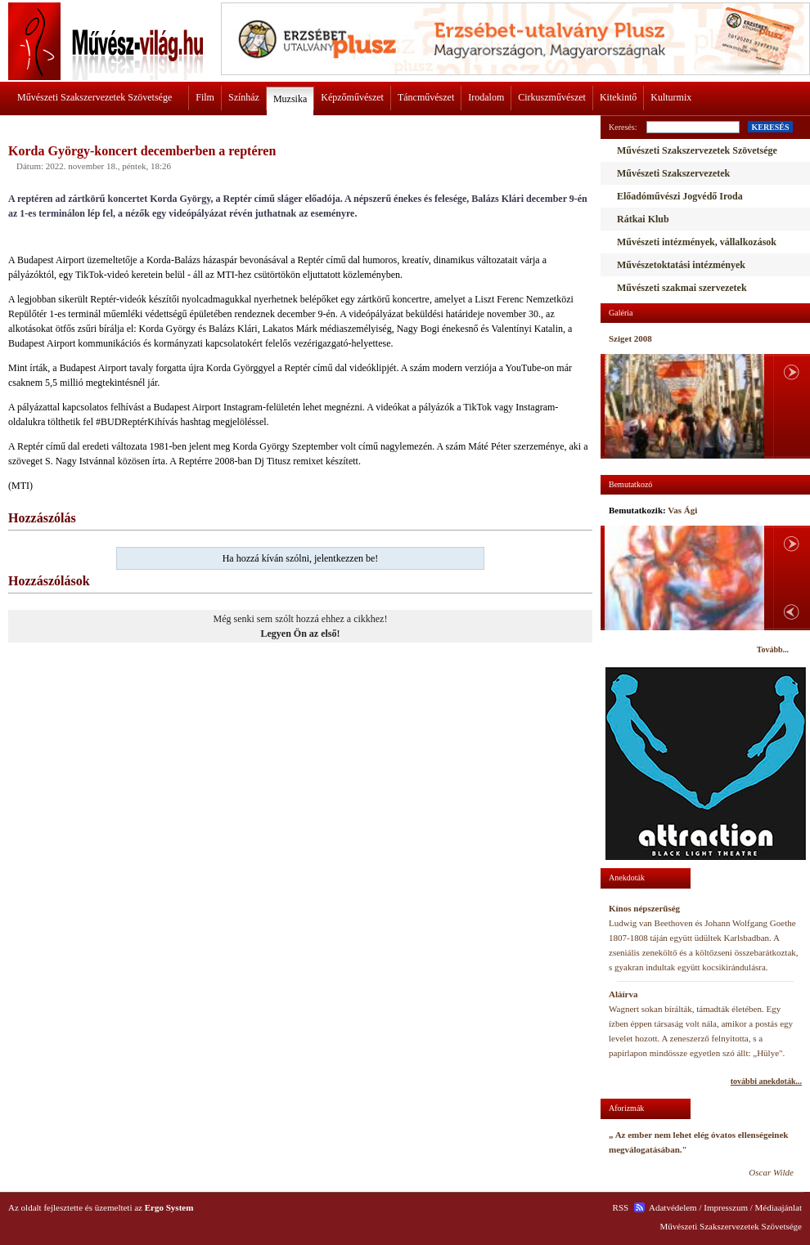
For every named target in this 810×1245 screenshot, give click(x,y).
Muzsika (290, 99)
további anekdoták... (766, 1081)
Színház (243, 97)
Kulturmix (670, 97)
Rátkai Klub (643, 219)
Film (205, 97)
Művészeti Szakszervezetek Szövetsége (94, 97)
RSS (621, 1207)
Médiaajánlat (778, 1207)
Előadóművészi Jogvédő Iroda (680, 196)
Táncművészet (426, 97)
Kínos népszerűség (644, 908)
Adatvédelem (673, 1207)
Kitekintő (618, 97)
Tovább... (773, 649)
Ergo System (169, 1207)
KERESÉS (770, 127)
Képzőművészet (352, 97)
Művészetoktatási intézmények (681, 265)
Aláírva (623, 994)
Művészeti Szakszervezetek (673, 173)
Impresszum (726, 1207)
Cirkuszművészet (552, 97)
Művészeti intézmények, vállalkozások (696, 242)
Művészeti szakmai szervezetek (682, 287)
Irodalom (486, 97)
